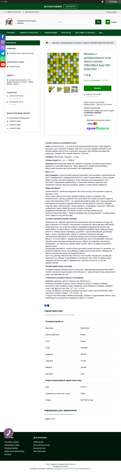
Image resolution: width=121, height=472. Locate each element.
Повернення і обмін (11, 445)
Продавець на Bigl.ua (60, 466)
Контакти (66, 33)
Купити (97, 88)
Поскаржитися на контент (62, 469)
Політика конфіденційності (81, 469)
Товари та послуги (28, 33)
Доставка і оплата (11, 442)
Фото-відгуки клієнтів (41, 445)
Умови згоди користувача (14, 451)
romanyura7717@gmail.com (19, 118)
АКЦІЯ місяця (51, 33)
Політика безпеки (11, 448)
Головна (11, 33)
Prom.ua (72, 464)
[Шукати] (98, 22)
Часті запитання (39, 451)
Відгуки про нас (39, 448)
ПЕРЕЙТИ (70, 7)
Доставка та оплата (85, 33)
